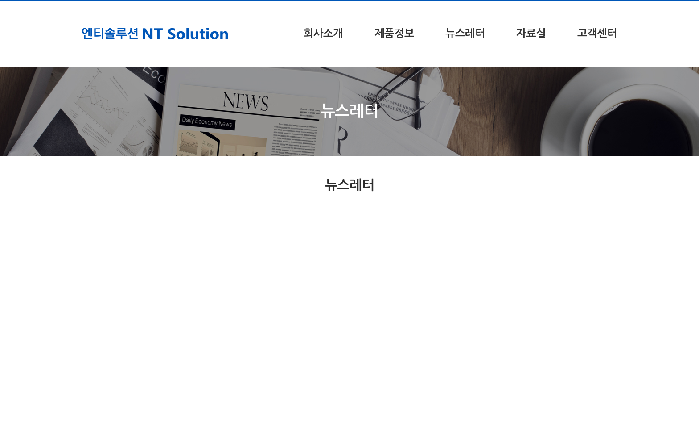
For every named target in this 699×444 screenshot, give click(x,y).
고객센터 (597, 33)
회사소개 (323, 33)
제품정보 (394, 33)
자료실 (531, 33)
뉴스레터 (465, 33)
